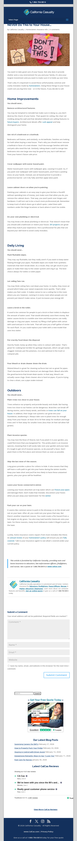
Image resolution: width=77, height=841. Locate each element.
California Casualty (17, 29)
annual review (16, 537)
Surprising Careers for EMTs (26, 744)
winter (48, 496)
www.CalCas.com (31, 831)
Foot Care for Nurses (23, 760)
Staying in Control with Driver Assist (29, 752)
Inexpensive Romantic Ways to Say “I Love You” (34, 756)
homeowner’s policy (37, 537)
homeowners (34, 85)
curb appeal (47, 122)
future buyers (13, 122)
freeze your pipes (62, 490)
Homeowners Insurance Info (37, 29)
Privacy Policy (47, 831)
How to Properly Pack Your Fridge (28, 748)
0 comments (55, 29)
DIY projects (55, 224)
